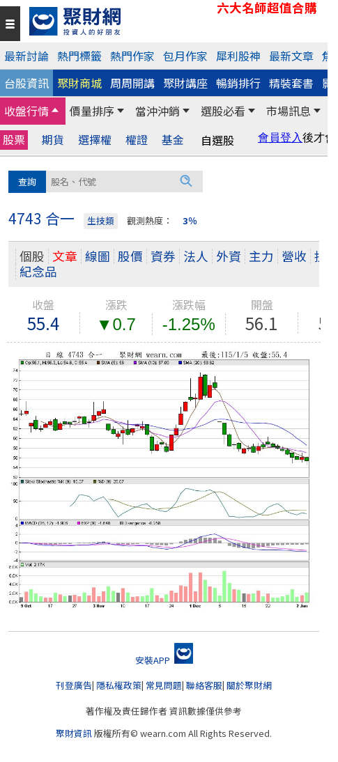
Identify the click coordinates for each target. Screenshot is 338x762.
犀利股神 (238, 55)
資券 (163, 256)
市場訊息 (288, 110)
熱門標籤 (79, 55)
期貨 (53, 139)
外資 (228, 256)
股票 (14, 139)
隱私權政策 (118, 685)
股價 (130, 256)
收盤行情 (26, 110)
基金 (173, 139)
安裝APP (164, 660)
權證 (136, 139)
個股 (32, 256)
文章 (64, 256)
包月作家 (185, 55)
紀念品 (38, 271)
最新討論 (26, 55)
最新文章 (291, 55)
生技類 (100, 220)
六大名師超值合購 (267, 8)
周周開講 (132, 83)
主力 (261, 256)
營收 (294, 256)
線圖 (97, 256)
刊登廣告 (74, 685)
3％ (190, 220)
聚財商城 (79, 83)
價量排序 (92, 110)
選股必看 (223, 110)
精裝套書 (291, 83)
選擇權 (95, 139)
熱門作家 (132, 55)
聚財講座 (185, 83)
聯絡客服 (204, 685)
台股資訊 (26, 83)
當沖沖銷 (157, 110)
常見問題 (164, 685)
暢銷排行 (238, 83)
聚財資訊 (74, 733)
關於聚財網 (249, 685)
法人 (195, 256)
